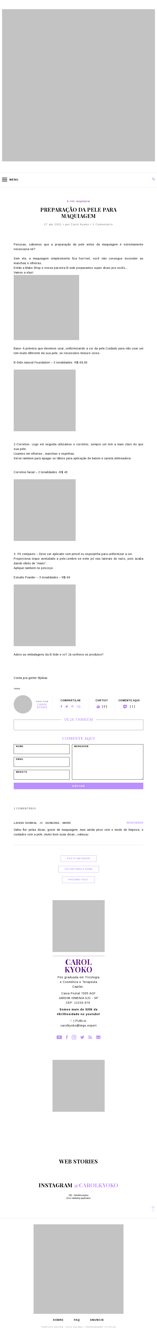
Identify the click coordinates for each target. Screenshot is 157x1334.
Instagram (74, 1037)
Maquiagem (83, 201)
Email (79, 706)
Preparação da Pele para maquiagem (78, 212)
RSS (90, 1037)
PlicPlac (110, 1327)
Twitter (66, 706)
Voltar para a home (79, 869)
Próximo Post (78, 880)
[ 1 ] (132, 706)
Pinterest (72, 706)
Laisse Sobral (25, 822)
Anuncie (97, 1320)
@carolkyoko (96, 1185)
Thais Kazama (74, 1327)
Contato (98, 1037)
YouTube (59, 1037)
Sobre (58, 1320)
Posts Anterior (78, 858)
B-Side (71, 201)
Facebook (61, 706)
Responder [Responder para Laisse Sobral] (135, 822)
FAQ (77, 1320)
